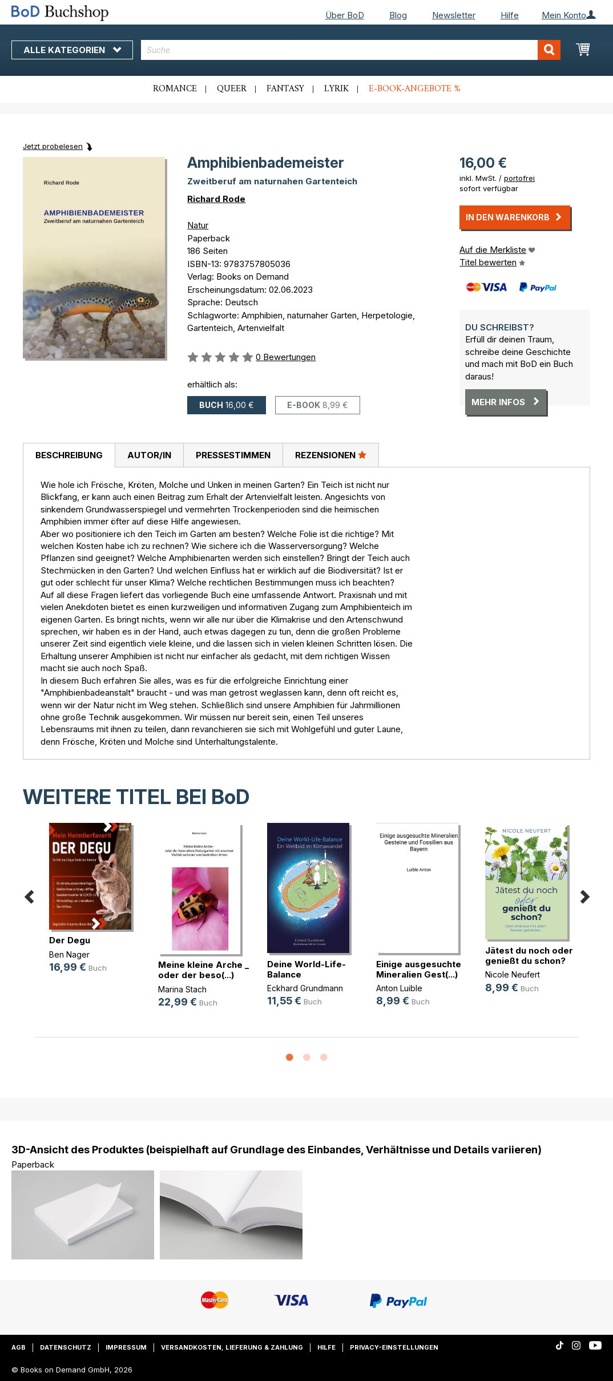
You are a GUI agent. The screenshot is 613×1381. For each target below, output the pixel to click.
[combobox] (350, 50)
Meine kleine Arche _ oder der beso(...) (203, 969)
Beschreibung (69, 455)
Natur (197, 225)
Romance (175, 89)
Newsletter (453, 15)
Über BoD (344, 15)
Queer (232, 89)
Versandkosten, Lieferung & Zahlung (232, 1347)
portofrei (519, 178)
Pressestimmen (233, 455)
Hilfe (510, 15)
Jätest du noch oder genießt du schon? (529, 955)
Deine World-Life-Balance (306, 969)
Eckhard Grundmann (305, 988)
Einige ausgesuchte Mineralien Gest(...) (418, 969)
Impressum (126, 1347)
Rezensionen (330, 455)
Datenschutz (65, 1347)
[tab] (69, 455)
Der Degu (69, 940)
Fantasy (285, 89)
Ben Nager (69, 954)
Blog (398, 15)
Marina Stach (182, 989)
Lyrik (336, 89)
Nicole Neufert (512, 974)
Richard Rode (216, 198)
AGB (18, 1347)
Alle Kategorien (72, 50)
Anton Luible (399, 988)
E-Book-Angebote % (415, 89)
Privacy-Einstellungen (394, 1347)
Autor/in (149, 455)
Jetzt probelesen (53, 146)
